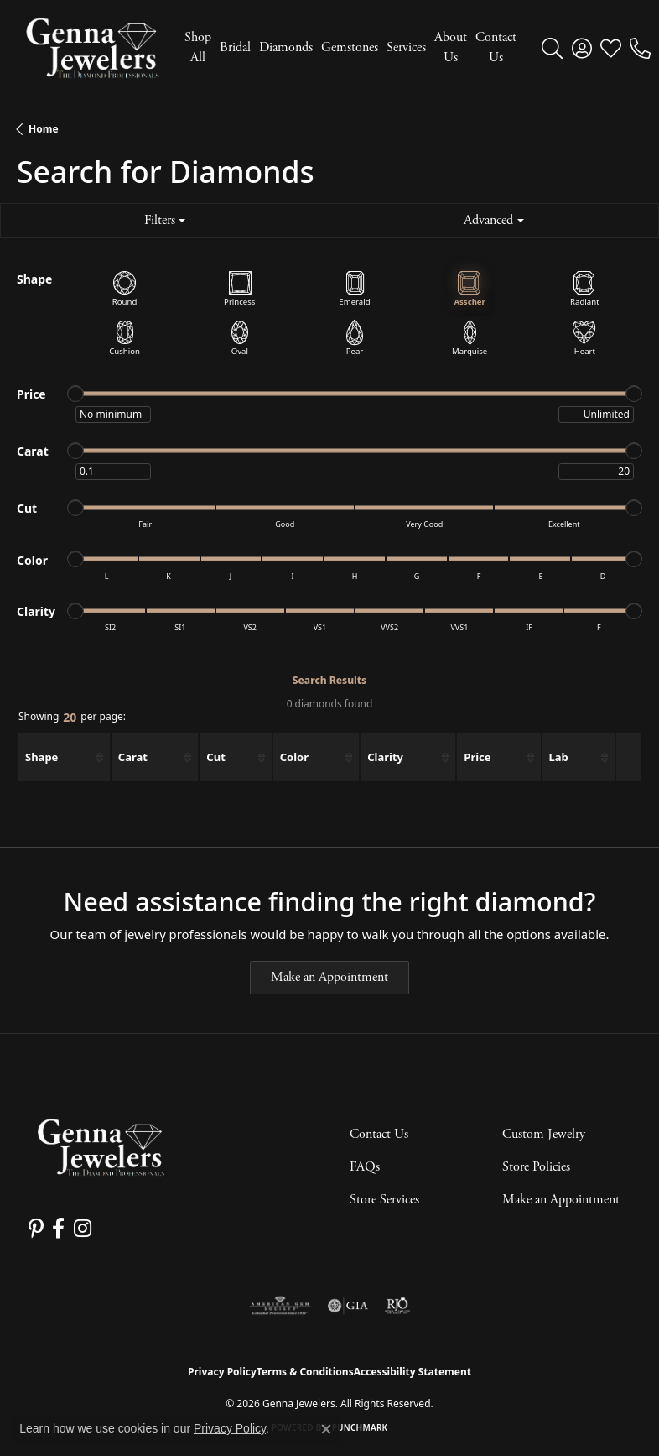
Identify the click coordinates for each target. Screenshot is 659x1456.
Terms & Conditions (305, 1372)
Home (44, 129)
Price (477, 757)
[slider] (75, 393)
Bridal (235, 47)
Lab (558, 757)
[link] (640, 48)
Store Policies (536, 1167)
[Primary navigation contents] (346, 48)
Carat (133, 757)
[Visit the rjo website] (397, 1305)
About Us (450, 47)
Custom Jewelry (543, 1134)
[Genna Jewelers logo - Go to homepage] (92, 48)
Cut (215, 757)
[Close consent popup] (326, 1429)
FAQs (365, 1167)
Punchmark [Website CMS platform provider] (360, 1427)
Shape (41, 757)
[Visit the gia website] (348, 1305)
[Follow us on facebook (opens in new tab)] (58, 1229)
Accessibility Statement (412, 1372)
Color (294, 757)
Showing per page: (72, 718)
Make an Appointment (329, 977)
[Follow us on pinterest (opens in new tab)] (36, 1229)
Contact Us (495, 47)
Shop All (197, 47)
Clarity (385, 757)
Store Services (384, 1199)
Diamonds (286, 47)
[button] (552, 48)
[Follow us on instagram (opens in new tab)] (82, 1229)
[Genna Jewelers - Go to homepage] (101, 1147)
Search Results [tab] (329, 680)
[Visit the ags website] (280, 1305)
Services (406, 47)
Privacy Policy (222, 1372)
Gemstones (349, 47)
